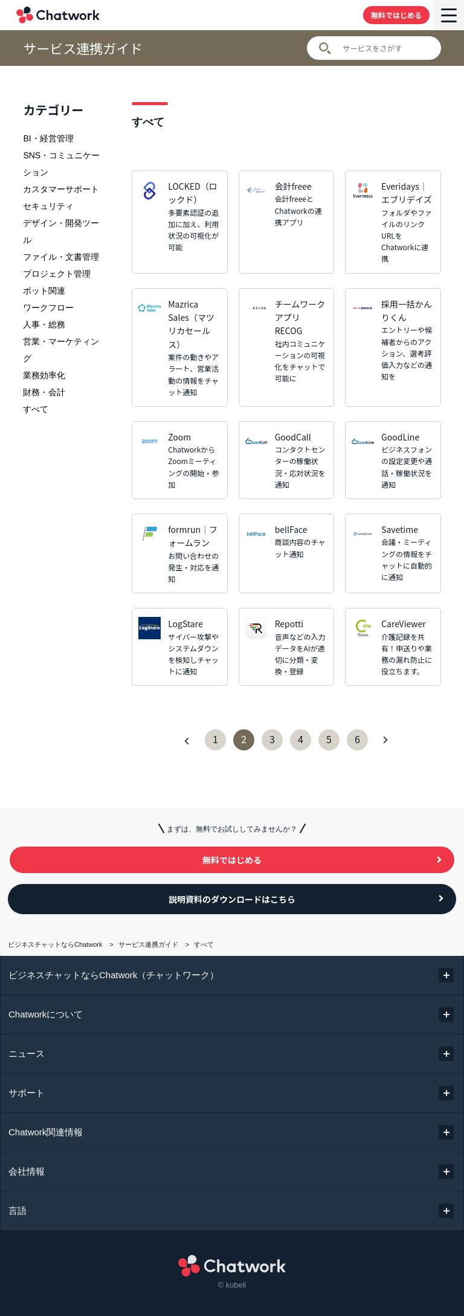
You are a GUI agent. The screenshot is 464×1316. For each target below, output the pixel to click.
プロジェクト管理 (57, 274)
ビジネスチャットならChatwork (55, 944)
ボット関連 (44, 290)
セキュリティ (48, 206)
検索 (325, 48)
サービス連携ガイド (83, 48)
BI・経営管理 (48, 138)
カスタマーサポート (61, 189)
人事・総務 (44, 324)
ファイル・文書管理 (61, 257)
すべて (35, 409)
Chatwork (58, 15)
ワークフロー (48, 307)
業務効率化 (44, 375)
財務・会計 (44, 392)
